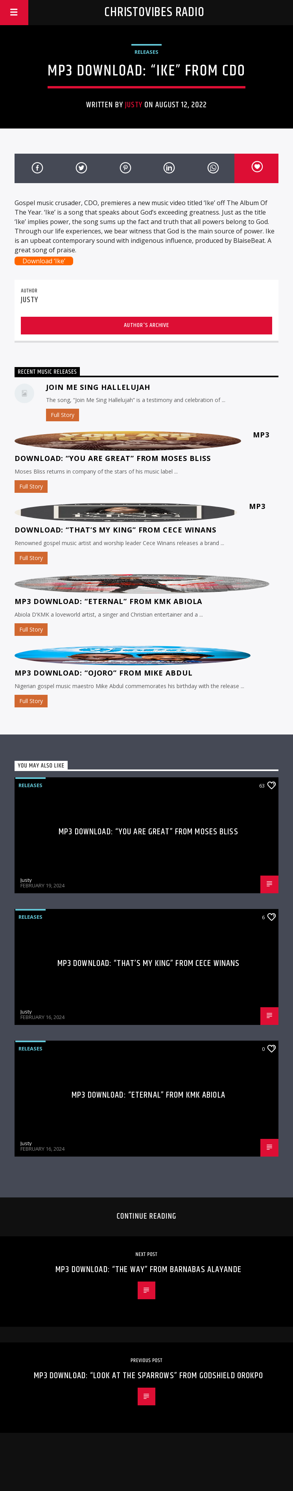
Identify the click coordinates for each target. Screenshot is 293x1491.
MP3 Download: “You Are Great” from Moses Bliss (148, 832)
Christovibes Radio (154, 12)
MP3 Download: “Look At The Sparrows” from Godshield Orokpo (149, 1376)
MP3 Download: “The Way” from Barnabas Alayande (148, 1269)
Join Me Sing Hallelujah (98, 387)
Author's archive (146, 325)
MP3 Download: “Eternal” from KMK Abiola (108, 601)
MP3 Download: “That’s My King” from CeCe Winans (148, 963)
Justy (133, 105)
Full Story (62, 415)
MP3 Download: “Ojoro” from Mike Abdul (103, 673)
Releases (146, 51)
